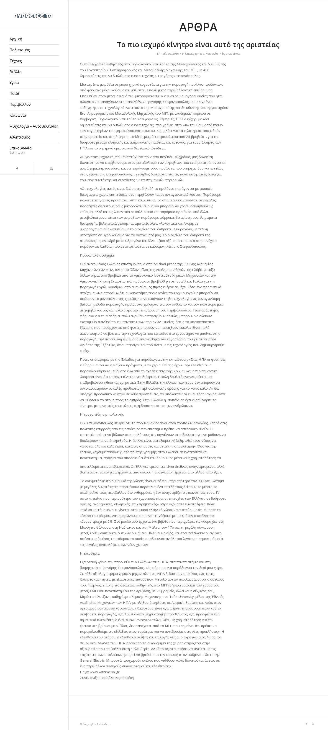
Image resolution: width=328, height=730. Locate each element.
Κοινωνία (212, 54)
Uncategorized (194, 54)
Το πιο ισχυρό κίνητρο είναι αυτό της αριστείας (198, 44)
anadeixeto (233, 54)
